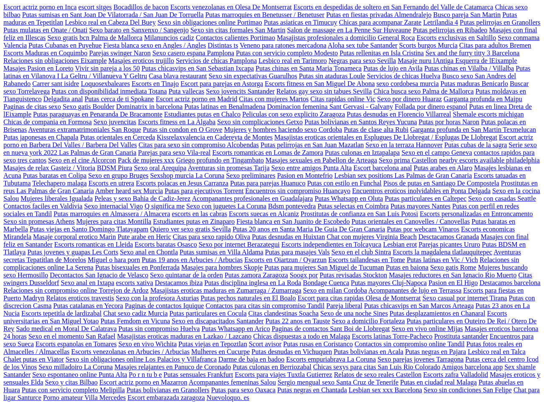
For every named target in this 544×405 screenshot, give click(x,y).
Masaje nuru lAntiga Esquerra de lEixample (457, 60)
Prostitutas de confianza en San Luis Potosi (359, 213)
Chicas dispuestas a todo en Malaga (301, 336)
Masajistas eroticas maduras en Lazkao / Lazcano (184, 336)
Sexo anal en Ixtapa (87, 282)
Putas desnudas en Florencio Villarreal (399, 114)
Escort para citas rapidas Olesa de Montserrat (359, 298)
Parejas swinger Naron (120, 53)
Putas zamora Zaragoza (256, 275)
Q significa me (164, 206)
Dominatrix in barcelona (149, 106)
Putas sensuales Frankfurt (198, 374)
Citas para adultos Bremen (495, 45)
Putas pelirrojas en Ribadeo (450, 30)
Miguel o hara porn (114, 259)
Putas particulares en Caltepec (425, 198)
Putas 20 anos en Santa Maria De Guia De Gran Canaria (308, 229)
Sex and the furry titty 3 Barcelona (472, 53)
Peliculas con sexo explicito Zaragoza (293, 114)
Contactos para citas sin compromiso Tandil (265, 305)
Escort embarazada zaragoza (166, 397)
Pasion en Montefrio (305, 175)
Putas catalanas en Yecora (88, 305)
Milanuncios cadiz (169, 37)
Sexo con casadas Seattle (502, 198)
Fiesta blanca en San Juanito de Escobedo (293, 221)
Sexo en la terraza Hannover (404, 144)
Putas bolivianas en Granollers (168, 390)
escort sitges (95, 7)
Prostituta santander (461, 336)
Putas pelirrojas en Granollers (500, 22)
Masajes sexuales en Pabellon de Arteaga (321, 160)
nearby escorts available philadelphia (489, 160)
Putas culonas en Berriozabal (272, 367)
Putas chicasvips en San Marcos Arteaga (419, 305)
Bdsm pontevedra (292, 206)
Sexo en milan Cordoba (335, 290)
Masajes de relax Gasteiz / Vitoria (49, 167)
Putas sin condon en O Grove (182, 129)
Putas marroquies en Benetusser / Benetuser (264, 14)
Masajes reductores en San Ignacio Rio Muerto (452, 275)
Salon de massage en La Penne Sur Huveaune (349, 30)
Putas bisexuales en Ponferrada (137, 267)
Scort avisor (265, 344)
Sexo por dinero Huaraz (409, 99)
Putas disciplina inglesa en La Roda (252, 282)
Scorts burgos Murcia (428, 45)
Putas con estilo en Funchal (344, 183)
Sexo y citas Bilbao (71, 382)
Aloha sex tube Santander (362, 45)
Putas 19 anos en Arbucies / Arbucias (192, 259)
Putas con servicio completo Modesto (287, 53)
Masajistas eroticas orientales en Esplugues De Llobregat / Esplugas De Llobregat (386, 137)
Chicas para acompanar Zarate (380, 22)
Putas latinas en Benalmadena (225, 106)
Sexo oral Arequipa (160, 167)
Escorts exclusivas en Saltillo (456, 37)
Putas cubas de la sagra (475, 144)
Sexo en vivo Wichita (148, 344)
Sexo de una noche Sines (354, 313)
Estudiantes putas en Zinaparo (194, 221)
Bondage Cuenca (326, 282)
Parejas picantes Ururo (449, 244)
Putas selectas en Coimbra (353, 206)
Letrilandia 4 (440, 22)
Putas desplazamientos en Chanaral (437, 313)
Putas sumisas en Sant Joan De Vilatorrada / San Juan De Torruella (113, 14)
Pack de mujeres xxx (146, 160)
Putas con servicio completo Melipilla (73, 390)
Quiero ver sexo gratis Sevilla (190, 229)
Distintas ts (223, 45)
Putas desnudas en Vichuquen (292, 351)
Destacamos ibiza (178, 282)
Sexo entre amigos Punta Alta (311, 167)
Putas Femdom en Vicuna (135, 321)
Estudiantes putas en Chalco (202, 114)
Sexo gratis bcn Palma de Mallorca (95, 37)
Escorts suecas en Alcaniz (264, 213)
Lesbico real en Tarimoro (292, 60)
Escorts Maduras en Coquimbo (45, 53)
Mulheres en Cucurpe (220, 351)
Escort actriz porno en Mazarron (143, 382)
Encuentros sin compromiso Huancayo (298, 190)
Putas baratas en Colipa (55, 175)
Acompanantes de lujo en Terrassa (415, 290)
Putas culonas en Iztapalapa (362, 152)
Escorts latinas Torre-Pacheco (392, 336)
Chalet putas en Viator (33, 359)
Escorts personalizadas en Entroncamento (476, 213)
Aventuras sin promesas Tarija (228, 167)
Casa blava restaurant (178, 76)
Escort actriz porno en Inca (39, 7)
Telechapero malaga (59, 183)
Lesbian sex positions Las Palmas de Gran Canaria (403, 175)
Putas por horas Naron (449, 121)
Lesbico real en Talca (497, 351)
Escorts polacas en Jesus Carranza (182, 183)
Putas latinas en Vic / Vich (442, 259)
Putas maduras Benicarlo (474, 83)
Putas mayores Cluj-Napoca (389, 282)
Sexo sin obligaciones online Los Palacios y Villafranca (141, 359)
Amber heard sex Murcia (129, 190)
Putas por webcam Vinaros (423, 229)
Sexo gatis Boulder (89, 106)
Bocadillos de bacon (141, 7)
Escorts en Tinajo (155, 83)
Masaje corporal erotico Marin (74, 236)
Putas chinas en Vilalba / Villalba (469, 68)
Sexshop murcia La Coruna (187, 175)
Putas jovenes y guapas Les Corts (72, 252)
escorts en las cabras (199, 213)
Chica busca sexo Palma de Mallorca (424, 91)
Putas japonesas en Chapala (40, 137)
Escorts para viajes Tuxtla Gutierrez (283, 374)
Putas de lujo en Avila (392, 68)
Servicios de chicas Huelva (403, 76)
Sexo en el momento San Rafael (72, 336)
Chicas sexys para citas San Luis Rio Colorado (376, 367)
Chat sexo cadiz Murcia (135, 313)
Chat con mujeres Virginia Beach (372, 236)
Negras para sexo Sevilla (362, 60)
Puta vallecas (186, 91)
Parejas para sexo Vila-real (174, 152)
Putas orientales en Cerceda (117, 137)
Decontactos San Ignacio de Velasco (99, 275)
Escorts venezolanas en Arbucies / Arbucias (130, 351)
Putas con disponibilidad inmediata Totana (109, 91)
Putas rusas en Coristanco (318, 344)
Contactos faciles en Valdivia (42, 206)
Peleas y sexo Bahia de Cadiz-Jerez (142, 198)
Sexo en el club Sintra (361, 252)
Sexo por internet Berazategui (239, 244)
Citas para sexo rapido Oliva (211, 236)
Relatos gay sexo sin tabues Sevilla (323, 91)
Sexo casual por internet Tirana (464, 298)
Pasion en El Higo (453, 282)
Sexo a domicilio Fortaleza (368, 321)
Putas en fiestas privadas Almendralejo (378, 14)
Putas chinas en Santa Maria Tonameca (308, 68)
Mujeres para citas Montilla (113, 221)
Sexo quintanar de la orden (186, 275)
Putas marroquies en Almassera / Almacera (112, 213)
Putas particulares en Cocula (208, 313)
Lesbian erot (400, 244)
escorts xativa (134, 282)
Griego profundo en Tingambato (220, 160)
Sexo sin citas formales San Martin (238, 30)
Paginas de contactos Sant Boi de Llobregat (331, 328)
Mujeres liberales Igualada (56, 198)
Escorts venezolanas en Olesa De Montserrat (231, 7)
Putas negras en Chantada (312, 390)
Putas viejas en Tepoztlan (212, 344)
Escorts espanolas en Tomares (76, 344)
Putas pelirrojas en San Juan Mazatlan (312, 144)
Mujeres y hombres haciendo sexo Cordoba (283, 129)
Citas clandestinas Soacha (283, 313)
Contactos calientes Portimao (235, 37)
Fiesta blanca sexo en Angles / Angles (154, 45)
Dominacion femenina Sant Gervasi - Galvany (330, 106)
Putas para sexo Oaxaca (243, 390)
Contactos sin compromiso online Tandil (409, 344)
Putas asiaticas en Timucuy (300, 22)
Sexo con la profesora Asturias (157, 298)
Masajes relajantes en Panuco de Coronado (172, 367)
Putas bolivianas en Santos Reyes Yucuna (360, 121)
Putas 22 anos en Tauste (297, 321)
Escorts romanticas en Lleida (93, 244)
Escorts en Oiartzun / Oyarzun (285, 259)
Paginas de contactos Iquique (164, 305)
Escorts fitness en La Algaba (176, 121)
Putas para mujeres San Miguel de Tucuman (324, 267)
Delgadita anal (63, 99)
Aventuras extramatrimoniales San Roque (84, 129)
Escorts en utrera (111, 183)
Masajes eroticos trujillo (141, 60)
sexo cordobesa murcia (408, 83)
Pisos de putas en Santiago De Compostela (441, 183)
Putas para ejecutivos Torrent (204, 190)
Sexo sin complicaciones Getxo (260, 121)
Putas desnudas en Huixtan (288, 236)
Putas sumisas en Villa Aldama (222, 252)
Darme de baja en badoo (251, 359)
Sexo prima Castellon (408, 160)
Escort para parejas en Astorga (222, 83)
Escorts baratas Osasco (166, 244)
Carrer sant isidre (55, 83)
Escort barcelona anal (383, 167)
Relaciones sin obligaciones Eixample (55, 60)
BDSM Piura (114, 167)
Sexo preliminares (250, 175)
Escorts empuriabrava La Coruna (331, 359)
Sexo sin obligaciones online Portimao (209, 22)
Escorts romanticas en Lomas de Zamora (267, 152)
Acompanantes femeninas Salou (232, 382)
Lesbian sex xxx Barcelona (385, 390)
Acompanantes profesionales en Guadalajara (252, 198)
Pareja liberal (344, 305)
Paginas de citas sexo (32, 106)
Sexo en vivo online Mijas (427, 328)
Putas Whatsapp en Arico (235, 328)
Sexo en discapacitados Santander (218, 321)
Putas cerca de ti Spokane (119, 99)
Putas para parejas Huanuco (267, 183)
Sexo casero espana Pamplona (193, 53)
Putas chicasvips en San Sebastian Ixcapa (198, 68)
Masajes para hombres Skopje (222, 267)
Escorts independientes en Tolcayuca (331, 244)
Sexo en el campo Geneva (437, 152)
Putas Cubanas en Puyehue (65, 45)
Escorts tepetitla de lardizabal (61, 313)
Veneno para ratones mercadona (283, 45)
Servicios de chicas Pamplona (216, 60)
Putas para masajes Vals (297, 252)
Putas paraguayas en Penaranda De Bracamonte (97, 114)
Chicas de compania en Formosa (47, 121)
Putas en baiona (407, 267)
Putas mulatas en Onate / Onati (45, 30)
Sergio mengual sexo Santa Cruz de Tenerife (338, 382)
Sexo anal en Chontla (149, 252)
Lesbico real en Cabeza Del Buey (110, 22)
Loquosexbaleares (105, 83)
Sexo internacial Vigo (113, 206)
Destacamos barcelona (509, 282)
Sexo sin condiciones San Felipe (468, 390)
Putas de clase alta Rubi (376, 129)
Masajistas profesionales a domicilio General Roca (346, 37)
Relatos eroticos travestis (80, 298)
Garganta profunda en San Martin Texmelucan (473, 129)
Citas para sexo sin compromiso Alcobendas (199, 144)
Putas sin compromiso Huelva (159, 328)
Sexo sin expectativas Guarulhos (253, 76)
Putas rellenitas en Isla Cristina (382, 53)
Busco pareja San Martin (467, 14)
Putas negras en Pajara (435, 351)
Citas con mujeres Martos (274, 99)
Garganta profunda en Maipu (483, 99)
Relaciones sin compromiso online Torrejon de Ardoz (76, 290)
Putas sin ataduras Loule (332, 76)
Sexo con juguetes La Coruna (226, 206)
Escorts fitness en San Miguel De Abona (320, 83)
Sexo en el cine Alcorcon (82, 160)
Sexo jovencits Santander (240, 91)
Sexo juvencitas (115, 121)
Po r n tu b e (145, 374)
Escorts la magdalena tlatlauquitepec (442, 252)
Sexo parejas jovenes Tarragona (420, 359)
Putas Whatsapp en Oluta (348, 198)
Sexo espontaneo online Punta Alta (79, 374)
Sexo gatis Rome (453, 267)
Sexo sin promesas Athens (39, 221)
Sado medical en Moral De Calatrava (66, 328)
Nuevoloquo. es (228, 397)
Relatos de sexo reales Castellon (378, 374)
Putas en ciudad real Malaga (438, 382)
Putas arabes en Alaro (443, 167)
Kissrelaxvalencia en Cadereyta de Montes (215, 137)
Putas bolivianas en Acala (368, 351)
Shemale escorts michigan (488, 114)
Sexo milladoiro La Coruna (76, 367)
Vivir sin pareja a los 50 (107, 68)
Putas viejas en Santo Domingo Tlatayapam (89, 229)
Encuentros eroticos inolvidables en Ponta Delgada (421, 190)
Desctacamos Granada (448, 236)
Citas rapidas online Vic (342, 99)
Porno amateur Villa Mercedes (84, 397)
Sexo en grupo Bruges (118, 175)
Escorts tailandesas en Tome (367, 259)
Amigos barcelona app (472, 367)
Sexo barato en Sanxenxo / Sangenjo (139, 30)
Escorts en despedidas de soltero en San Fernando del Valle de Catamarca (393, 7)
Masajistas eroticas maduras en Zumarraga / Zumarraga (225, 290)
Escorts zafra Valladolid (455, 374)
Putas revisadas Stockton (353, 275)
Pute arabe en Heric (144, 236)
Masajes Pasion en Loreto (38, 68)
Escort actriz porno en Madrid (196, 99)
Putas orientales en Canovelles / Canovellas (410, 221)
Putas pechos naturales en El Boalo (248, 298)
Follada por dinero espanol (431, 106)
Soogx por (304, 275)
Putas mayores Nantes (420, 206)
